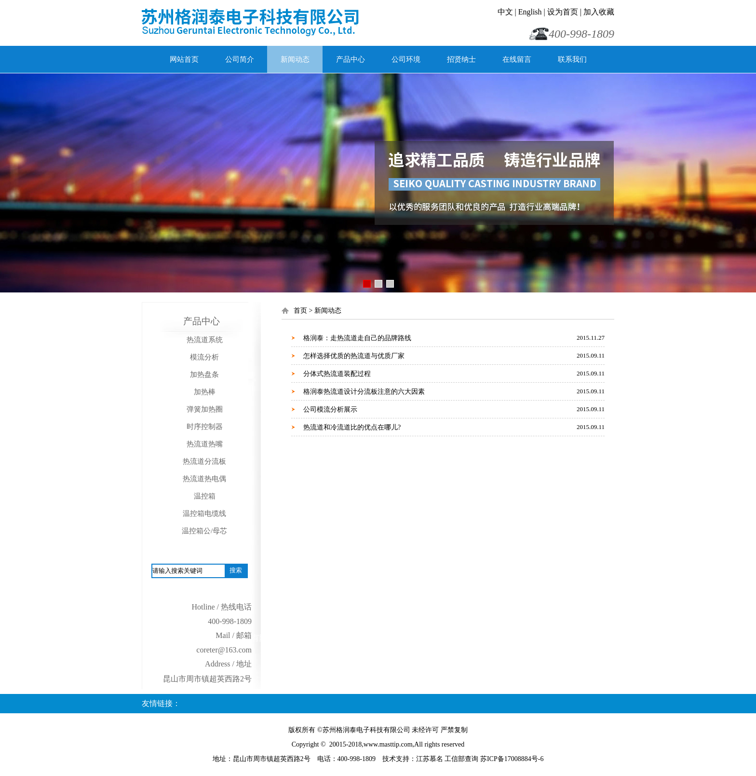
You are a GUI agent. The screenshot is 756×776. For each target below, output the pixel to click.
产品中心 (350, 59)
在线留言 (516, 59)
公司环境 (406, 59)
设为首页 (562, 12)
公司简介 (239, 59)
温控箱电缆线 (204, 513)
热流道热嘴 (205, 444)
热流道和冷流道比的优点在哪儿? (352, 427)
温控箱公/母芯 (204, 531)
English (530, 12)
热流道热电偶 (204, 479)
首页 (300, 310)
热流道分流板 (204, 461)
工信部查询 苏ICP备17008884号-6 (494, 758)
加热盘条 (204, 374)
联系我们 (572, 59)
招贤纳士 (461, 59)
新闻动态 (295, 59)
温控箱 (205, 496)
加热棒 (205, 392)
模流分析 (204, 357)
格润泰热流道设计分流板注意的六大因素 (364, 391)
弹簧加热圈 (205, 409)
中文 (505, 12)
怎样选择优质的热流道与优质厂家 (354, 356)
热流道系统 (205, 340)
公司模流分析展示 (330, 409)
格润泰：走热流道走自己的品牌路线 (357, 338)
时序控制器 (205, 426)
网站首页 (184, 59)
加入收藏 (598, 12)
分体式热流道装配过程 (337, 373)
